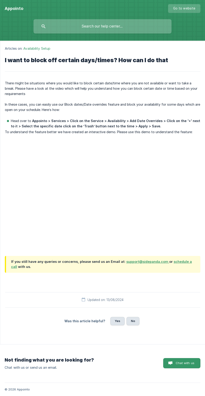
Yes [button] (117, 321)
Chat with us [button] (185, 363)
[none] (14, 8)
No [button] (133, 321)
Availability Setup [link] (36, 48)
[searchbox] (102, 26)
